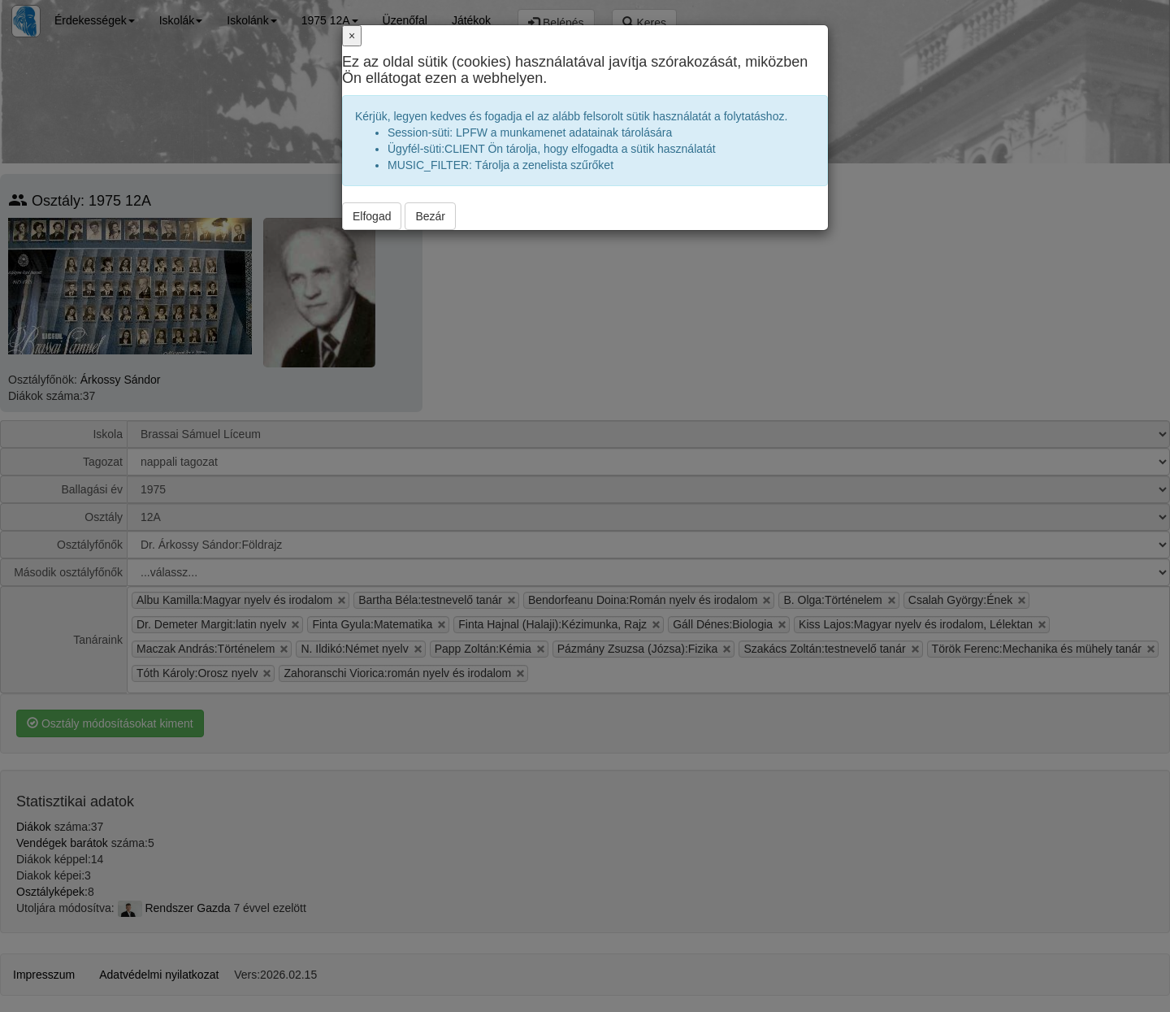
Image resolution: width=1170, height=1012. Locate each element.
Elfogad (372, 216)
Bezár (430, 216)
